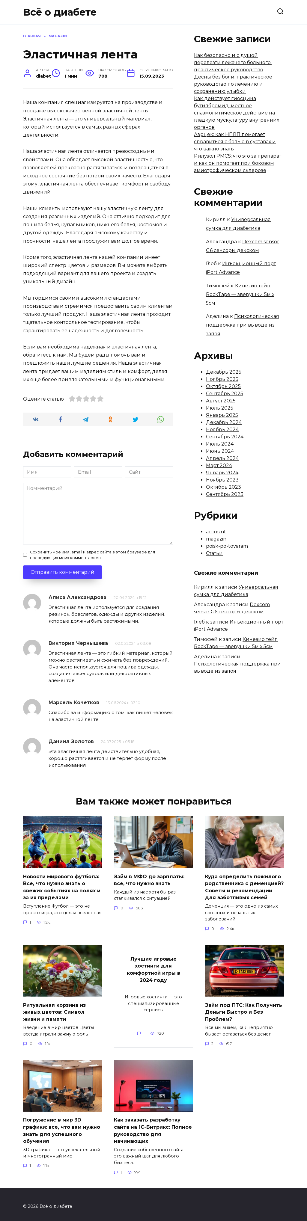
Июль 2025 (219, 408)
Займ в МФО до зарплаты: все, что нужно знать (149, 879)
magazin (216, 539)
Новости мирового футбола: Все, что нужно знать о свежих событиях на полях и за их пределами (61, 886)
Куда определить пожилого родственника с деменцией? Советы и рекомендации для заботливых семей (244, 886)
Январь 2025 (222, 415)
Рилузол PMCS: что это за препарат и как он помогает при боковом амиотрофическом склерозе (237, 163)
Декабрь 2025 (223, 372)
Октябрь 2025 (223, 386)
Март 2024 (219, 465)
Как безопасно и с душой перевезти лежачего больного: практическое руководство (233, 62)
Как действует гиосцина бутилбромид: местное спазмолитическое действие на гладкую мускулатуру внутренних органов (236, 113)
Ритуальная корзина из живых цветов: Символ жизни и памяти (54, 1009)
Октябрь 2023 (223, 487)
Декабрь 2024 (224, 422)
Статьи (214, 553)
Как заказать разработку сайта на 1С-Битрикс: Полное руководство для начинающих (153, 1127)
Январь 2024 (222, 473)
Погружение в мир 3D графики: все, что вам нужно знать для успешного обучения (61, 1127)
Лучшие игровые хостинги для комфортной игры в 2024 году (153, 967)
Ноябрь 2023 (222, 480)
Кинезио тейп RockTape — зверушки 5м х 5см (240, 294)
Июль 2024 (220, 444)
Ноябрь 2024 (222, 429)
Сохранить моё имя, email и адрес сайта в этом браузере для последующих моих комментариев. (92, 555)
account (216, 532)
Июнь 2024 (220, 451)
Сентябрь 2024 (224, 437)
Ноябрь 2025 (222, 379)
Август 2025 (221, 401)
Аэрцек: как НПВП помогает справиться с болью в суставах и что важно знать (235, 142)
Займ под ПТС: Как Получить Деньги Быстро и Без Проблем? (243, 1009)
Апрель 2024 (222, 458)
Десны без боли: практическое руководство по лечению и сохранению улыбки (233, 84)
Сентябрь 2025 (224, 393)
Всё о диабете (60, 12)
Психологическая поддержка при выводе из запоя (242, 324)
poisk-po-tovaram (227, 546)
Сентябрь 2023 (224, 494)
